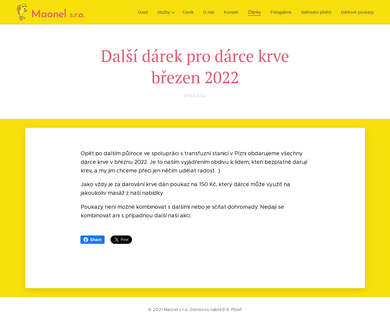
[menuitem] (147, 12)
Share (92, 239)
